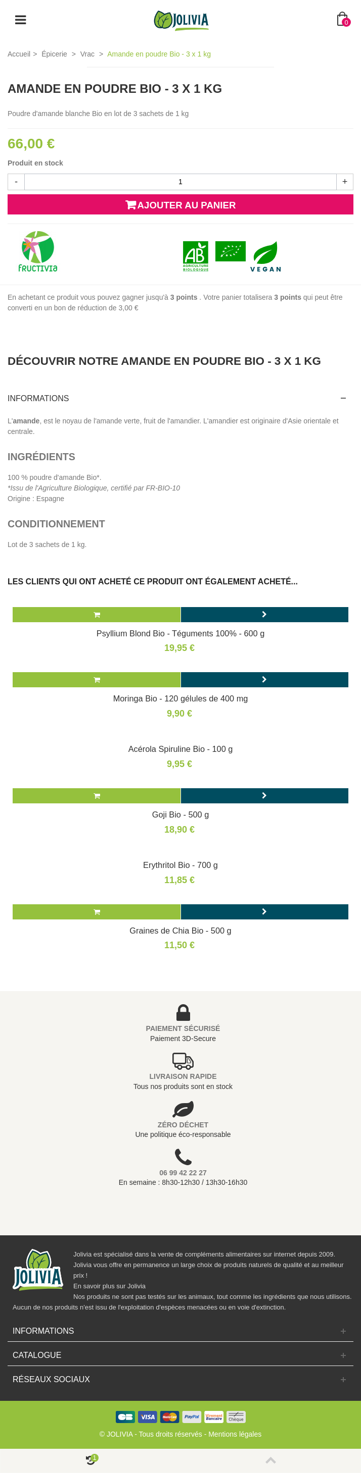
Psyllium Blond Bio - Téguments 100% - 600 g (180, 633)
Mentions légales (234, 1434)
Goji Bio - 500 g (180, 814)
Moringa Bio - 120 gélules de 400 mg (180, 698)
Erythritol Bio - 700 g (180, 864)
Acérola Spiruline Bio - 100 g (180, 748)
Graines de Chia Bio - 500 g (180, 930)
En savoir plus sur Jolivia (109, 1286)
